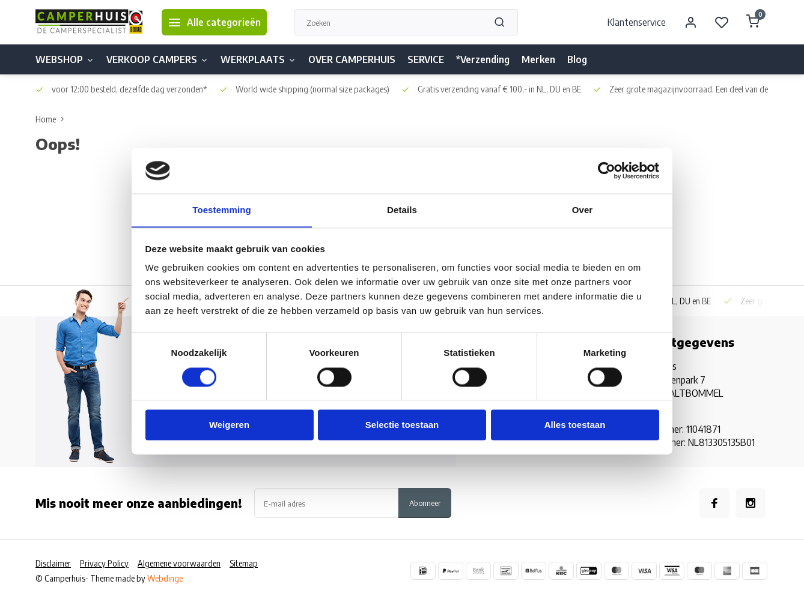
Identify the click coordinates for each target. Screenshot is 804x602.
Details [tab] (402, 210)
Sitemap (244, 563)
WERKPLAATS (258, 59)
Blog (577, 59)
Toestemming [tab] (221, 210)
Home (52, 119)
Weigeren (229, 425)
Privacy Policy (104, 563)
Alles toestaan (575, 425)
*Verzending (483, 59)
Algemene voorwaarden (179, 563)
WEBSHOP (64, 59)
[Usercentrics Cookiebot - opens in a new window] (606, 170)
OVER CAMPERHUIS (351, 59)
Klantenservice (637, 22)
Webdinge (165, 578)
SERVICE (425, 59)
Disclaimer (53, 563)
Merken (538, 59)
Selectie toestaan (402, 425)
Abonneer (424, 503)
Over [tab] (582, 210)
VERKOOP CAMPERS (157, 59)
